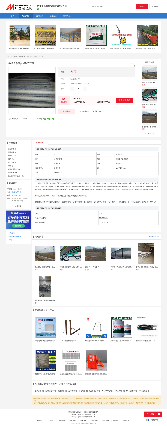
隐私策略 (83, 421)
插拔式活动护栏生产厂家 (87, 414)
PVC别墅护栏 (119, 391)
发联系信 (67, 111)
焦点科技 (86, 423)
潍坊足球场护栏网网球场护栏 (18, 48)
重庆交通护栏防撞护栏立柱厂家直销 (71, 48)
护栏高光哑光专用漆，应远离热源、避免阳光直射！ (103, 48)
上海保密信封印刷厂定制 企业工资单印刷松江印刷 (77, 374)
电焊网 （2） (12, 156)
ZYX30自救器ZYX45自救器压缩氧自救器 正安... (101, 374)
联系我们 (51, 421)
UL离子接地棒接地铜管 (68, 341)
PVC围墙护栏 (131, 391)
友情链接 (126, 421)
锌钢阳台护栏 (94, 391)
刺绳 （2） (11, 159)
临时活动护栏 (50, 391)
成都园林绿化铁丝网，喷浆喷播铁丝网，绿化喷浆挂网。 (54, 374)
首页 (7, 56)
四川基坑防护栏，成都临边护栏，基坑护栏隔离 (50, 48)
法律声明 (105, 421)
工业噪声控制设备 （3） (16, 176)
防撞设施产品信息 (74, 412)
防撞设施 (22, 56)
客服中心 (62, 421)
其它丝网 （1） (13, 162)
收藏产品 (13, 119)
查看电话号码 (124, 100)
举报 (24, 119)
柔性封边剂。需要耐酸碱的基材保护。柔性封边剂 (128, 341)
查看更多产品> (154, 237)
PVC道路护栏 (144, 391)
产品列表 (14, 56)
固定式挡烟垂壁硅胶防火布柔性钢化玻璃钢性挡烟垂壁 (53, 341)
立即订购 (97, 111)
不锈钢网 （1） (13, 152)
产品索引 (11, 233)
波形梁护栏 (72, 391)
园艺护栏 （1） (13, 149)
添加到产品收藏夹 (14, 237)
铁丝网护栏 (62, 391)
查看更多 (18, 206)
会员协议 (94, 421)
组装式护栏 (39, 391)
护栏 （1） (11, 166)
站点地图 (73, 421)
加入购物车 (84, 111)
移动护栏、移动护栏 (149, 127)
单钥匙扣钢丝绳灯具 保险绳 (94, 341)
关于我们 (40, 421)
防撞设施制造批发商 (91, 412)
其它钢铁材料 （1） (14, 169)
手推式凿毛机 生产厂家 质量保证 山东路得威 (125, 48)
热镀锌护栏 (83, 391)
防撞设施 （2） (13, 173)
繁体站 (115, 421)
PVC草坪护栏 (107, 391)
